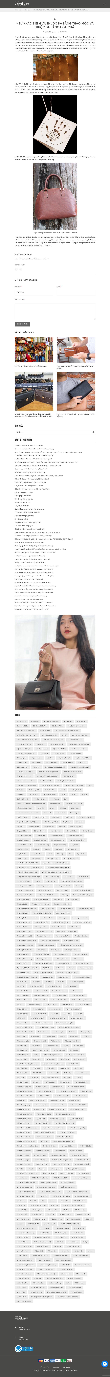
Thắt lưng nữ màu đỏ (80, 954)
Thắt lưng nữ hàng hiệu (42, 954)
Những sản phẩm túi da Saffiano (27, 872)
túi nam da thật (22, 1050)
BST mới (64, 735)
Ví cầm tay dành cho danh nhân (27, 1173)
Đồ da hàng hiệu (55, 803)
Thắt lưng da (58, 899)
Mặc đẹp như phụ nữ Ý (71, 858)
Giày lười (62, 826)
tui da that (54, 1013)
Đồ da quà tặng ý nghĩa (24, 808)
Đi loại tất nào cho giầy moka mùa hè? (27, 512)
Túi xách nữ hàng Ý (23, 1160)
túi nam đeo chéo (59, 1050)
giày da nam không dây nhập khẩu (28, 822)
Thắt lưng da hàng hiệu (85, 908)
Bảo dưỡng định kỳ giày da (24, 499)
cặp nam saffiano (67, 762)
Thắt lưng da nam (22, 913)
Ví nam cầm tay (22, 1255)
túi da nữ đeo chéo (84, 1004)
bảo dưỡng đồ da (22, 726)
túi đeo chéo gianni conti (57, 1018)
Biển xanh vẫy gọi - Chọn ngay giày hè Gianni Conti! (32, 479)
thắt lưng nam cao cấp (44, 931)
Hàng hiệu (60, 854)
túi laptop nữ (36, 1045)
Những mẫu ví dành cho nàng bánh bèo (29, 867)
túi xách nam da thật (23, 1123)
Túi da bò (71, 968)
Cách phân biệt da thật (24, 744)
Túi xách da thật (86, 1091)
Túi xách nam (41, 1118)
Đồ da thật (41, 808)
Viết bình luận (19, 300)
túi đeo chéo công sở (37, 1018)
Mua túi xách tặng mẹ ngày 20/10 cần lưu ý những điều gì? (34, 572)
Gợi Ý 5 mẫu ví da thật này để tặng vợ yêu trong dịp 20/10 (34, 569)
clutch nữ (36, 767)
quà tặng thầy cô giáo (63, 886)
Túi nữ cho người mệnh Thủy (75, 1055)
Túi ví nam (67, 1077)
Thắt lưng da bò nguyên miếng (26, 908)
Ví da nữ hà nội (44, 1233)
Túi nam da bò (78, 1045)
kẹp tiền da (80, 854)
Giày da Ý (79, 822)
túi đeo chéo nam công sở (64, 1023)
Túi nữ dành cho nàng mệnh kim (27, 1064)
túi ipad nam (74, 1036)
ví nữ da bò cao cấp (37, 1287)
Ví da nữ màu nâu (22, 1237)
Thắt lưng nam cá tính (24, 931)
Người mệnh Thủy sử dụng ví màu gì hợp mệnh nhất (32, 609)
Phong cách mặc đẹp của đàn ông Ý (28, 876)
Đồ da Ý (52, 808)
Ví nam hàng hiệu (22, 1283)
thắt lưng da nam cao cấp (42, 913)
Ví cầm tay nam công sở (80, 1178)
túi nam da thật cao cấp (40, 1050)
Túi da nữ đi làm (22, 1009)
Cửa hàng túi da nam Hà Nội (50, 785)
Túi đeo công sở (59, 1032)
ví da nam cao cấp (83, 1214)
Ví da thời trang (73, 1242)
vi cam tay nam (84, 1173)
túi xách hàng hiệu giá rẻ (78, 1105)
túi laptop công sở (40, 1041)
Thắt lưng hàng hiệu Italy (60, 922)
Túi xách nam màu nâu (64, 1137)
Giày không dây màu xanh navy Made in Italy (29, 529)
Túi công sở (59, 968)
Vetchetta (42, 1169)
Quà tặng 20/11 (51, 881)
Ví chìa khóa (21, 1201)
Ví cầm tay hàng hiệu (66, 1173)
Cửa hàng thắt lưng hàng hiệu (26, 785)
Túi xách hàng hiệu (58, 1105)
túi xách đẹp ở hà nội (57, 1100)
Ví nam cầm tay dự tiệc (63, 1260)
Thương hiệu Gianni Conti (83, 963)
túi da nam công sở (54, 986)
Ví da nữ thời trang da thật (42, 1242)
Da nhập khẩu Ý (76, 790)
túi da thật (79, 1013)
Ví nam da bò (66, 1265)
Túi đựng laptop (85, 1032)
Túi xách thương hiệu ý (82, 1164)
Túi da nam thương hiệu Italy (81, 1000)
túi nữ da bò (50, 1059)
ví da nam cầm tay (65, 1214)
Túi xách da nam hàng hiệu (67, 1091)
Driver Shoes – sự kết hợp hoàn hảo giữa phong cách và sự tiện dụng (37, 532)
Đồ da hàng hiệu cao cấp (74, 803)
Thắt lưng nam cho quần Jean (66, 931)
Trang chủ (18, 10)
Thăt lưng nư (42, 950)
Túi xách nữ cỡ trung (49, 1146)
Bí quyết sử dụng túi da (49, 735)
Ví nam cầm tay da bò (61, 1255)
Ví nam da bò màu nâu (24, 1274)
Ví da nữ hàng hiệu (61, 1233)
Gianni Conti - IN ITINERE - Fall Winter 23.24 (29, 579)
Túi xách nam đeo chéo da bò (65, 1123)
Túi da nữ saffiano (22, 1013)
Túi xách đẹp (21, 1100)
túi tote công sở (54, 1073)
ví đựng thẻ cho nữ (23, 1251)
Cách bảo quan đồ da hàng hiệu (27, 740)
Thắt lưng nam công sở (24, 936)
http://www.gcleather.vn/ (23, 254)
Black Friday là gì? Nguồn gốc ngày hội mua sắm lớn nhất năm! (35, 552)
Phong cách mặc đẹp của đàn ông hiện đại (55, 872)
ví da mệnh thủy (37, 1214)
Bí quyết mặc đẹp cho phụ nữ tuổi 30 (67, 730)
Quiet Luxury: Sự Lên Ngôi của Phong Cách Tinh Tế (31, 469)
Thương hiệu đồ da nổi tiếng (43, 963)
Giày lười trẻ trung (60, 845)
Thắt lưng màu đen (41, 927)
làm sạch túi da (37, 858)
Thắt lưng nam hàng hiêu (25, 945)
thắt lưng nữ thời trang (24, 959)
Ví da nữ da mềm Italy (62, 1228)
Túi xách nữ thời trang (24, 1164)
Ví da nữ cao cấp (49, 1223)
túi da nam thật (40, 1000)
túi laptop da (55, 1041)
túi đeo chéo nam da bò (24, 1027)
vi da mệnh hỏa (80, 1210)
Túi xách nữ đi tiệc (40, 1155)
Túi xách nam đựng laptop (77, 1128)
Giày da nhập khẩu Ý (51, 822)
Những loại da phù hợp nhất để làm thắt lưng (30, 556)
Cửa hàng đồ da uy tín (24, 776)
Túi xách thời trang (42, 1164)
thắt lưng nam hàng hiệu (46, 945)
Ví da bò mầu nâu (79, 1201)
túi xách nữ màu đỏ (40, 1160)
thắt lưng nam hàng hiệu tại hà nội (71, 945)
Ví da (43, 1201)
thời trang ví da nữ (23, 963)
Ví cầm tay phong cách (82, 1196)
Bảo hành (66, 1367)
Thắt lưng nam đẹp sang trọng (26, 940)
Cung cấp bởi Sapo (71, 1370)
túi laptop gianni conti (72, 1041)
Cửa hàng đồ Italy (45, 781)
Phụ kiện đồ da (83, 876)
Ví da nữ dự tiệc (79, 1228)
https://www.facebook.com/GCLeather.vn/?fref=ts (32, 259)
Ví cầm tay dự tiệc (48, 1173)
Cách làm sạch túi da (75, 740)
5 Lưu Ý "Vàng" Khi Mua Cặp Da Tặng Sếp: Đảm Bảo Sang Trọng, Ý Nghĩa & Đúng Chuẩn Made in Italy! (48, 452)
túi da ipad (36, 981)
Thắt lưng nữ (55, 950)
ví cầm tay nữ (42, 1196)
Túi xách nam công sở (57, 1118)
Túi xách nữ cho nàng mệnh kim (63, 1141)
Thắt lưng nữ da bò (23, 954)
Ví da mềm (66, 1210)
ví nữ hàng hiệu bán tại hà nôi (56, 1292)
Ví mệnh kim (65, 1251)
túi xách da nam (57, 1086)
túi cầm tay (46, 968)
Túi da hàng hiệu (63, 977)
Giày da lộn (68, 817)
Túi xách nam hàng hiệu (24, 1137)
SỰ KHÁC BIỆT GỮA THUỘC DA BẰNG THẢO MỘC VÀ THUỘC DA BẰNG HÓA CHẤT (56, 25)
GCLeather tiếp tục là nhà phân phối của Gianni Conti (32, 489)
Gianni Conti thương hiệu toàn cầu (28, 813)
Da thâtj (84, 794)
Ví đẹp (85, 1242)
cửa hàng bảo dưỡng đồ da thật (55, 767)
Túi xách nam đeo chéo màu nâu (53, 1128)
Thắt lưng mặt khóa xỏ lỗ (82, 922)
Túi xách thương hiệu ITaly (61, 1164)
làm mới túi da (21, 858)
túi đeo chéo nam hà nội (25, 1032)
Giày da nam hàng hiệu (85, 817)
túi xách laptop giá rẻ (44, 1114)
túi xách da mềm (41, 1086)
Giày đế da (20, 826)
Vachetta (31, 1169)
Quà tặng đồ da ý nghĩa (24, 886)
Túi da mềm (60, 981)
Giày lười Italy (40, 835)
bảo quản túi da (45, 730)
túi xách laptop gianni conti (65, 1114)
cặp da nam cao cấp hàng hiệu (79, 744)
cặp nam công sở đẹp (82, 758)
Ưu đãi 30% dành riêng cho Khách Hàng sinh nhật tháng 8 (34, 592)
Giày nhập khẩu (37, 854)
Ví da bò (52, 1201)
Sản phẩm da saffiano (44, 890)
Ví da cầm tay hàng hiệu (38, 1205)
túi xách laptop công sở (77, 1109)
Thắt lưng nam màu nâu (24, 950)
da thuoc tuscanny (40, 799)
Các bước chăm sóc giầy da (24, 526)
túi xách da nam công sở (25, 1091)
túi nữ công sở (36, 1059)
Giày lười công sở (39, 831)
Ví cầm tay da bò (55, 1169)
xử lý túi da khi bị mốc (24, 1301)
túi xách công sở (22, 1082)
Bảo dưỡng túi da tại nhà (76, 726)
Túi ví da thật (34, 1077)
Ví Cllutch (33, 1201)
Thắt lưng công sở (23, 899)
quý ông (79, 886)
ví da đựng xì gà (37, 1210)
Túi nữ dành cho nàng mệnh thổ (53, 1064)
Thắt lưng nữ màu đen (61, 954)
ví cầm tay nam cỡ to (60, 1178)
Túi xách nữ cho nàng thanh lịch (27, 1146)
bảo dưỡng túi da (57, 726)
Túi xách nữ (43, 1141)
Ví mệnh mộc (79, 1251)
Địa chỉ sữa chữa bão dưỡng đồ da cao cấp (31, 803)
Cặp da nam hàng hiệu (78, 749)
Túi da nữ (20, 1004)
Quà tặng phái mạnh (44, 886)
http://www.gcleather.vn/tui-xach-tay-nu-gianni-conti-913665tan (55, 233)
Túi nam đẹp (74, 1050)
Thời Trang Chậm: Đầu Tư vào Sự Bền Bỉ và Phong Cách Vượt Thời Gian (38, 465)
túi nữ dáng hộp (79, 1059)
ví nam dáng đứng (23, 1278)
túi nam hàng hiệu (23, 1055)
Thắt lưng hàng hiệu (41, 922)
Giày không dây (49, 826)
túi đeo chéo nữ (43, 1032)
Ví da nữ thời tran (77, 1237)
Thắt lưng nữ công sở (71, 950)
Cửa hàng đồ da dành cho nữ (79, 767)
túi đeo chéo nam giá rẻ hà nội (69, 1027)
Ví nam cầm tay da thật (80, 1255)
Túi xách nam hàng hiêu (67, 1132)
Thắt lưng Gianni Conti (80, 918)
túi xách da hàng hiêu (24, 1086)
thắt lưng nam (74, 927)
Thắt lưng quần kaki (62, 959)
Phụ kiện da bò (68, 876)
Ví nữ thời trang (77, 1292)
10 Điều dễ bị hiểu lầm (22, 519)
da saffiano (20, 794)
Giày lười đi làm (87, 831)
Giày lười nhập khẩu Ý (24, 845)
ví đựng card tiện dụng (24, 1246)
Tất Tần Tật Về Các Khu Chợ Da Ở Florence (31, 366)
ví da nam (51, 1214)
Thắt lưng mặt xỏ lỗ (23, 927)
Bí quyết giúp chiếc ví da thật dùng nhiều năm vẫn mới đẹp (34, 546)
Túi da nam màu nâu (23, 1000)
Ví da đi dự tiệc (21, 1210)
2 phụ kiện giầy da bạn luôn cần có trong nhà (30, 509)
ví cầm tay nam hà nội (68, 1187)
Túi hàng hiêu (21, 1036)
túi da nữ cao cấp (34, 1004)
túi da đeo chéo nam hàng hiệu (27, 977)
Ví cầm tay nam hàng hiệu (25, 1191)
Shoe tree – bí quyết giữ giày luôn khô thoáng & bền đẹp (33, 536)
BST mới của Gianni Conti (80, 735)
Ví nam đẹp (37, 1278)
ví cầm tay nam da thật (48, 1182)
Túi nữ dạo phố (73, 1064)
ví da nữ (19, 1223)
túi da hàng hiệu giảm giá (82, 977)
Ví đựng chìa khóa (42, 1246)
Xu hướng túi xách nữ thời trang (68, 1296)
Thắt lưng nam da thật (63, 936)
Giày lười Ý (74, 845)
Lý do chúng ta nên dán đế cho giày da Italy (29, 542)
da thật (74, 794)
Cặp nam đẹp (36, 762)
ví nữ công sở (21, 1287)
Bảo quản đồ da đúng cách (25, 730)
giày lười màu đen (23, 840)
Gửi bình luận (22, 324)
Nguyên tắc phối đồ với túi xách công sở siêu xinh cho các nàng (35, 586)
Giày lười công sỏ (22, 831)
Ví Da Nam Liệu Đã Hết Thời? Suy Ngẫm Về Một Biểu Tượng (34, 449)
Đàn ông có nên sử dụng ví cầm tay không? (29, 599)
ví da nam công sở (23, 1219)
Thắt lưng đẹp (63, 918)
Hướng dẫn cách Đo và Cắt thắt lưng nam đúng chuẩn (32, 559)
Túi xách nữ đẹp (60, 1150)
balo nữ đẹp (68, 721)
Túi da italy (48, 981)
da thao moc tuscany (49, 794)
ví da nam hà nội (56, 1219)
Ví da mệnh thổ (22, 1214)
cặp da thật (44, 753)
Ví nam (90, 1251)
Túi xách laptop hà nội (24, 1118)
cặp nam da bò (22, 762)
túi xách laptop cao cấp (56, 1109)
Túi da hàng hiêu (47, 977)
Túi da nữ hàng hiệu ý (73, 1009)
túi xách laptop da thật (24, 1114)
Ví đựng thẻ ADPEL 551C (22, 502)
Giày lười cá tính (75, 826)
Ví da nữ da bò (45, 1228)
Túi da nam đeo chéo (58, 991)
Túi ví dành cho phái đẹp (50, 1077)
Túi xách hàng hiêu (41, 1105)
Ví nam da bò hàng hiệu (45, 1269)
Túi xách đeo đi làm (80, 1096)
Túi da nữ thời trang (40, 1013)
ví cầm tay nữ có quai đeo (61, 1196)
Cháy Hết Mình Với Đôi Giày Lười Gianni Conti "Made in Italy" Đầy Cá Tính (39, 475)
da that (64, 794)
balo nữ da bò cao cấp (51, 721)
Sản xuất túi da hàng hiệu (25, 895)
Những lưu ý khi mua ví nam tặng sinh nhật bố (30, 562)
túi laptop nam (21, 1045)
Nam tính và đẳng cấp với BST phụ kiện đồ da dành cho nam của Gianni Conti (40, 549)
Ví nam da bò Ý (65, 1274)
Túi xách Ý (20, 1169)
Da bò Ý (63, 790)
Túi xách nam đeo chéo (43, 1123)
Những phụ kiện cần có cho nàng (58, 867)
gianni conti (75, 808)
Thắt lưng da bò (22, 904)
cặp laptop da (21, 758)
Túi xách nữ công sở (68, 1146)
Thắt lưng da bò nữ (47, 908)
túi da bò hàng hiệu (23, 972)
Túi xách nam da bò (76, 1118)
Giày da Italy (56, 817)
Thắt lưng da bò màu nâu (62, 904)
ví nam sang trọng (55, 1283)
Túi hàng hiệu (35, 1036)
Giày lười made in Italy (75, 835)
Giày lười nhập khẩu (57, 840)
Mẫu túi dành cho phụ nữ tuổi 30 (27, 863)
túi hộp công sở (50, 1036)
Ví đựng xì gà (39, 1251)
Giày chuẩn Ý (61, 813)
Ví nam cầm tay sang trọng (47, 1265)
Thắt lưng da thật (48, 918)
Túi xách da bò (50, 1082)
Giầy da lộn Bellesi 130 (22, 506)
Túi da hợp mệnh (22, 981)
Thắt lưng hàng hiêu (23, 922)
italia (70, 854)
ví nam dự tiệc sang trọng (55, 1278)
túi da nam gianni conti (41, 995)
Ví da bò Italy (64, 1201)
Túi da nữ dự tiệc (38, 1009)
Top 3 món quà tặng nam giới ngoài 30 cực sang (31, 596)
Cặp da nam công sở (23, 749)
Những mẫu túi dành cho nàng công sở (55, 863)
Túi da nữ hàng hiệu (55, 1009)
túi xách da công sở (82, 1082)
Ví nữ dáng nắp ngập (56, 1287)
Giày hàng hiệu (34, 826)
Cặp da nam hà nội (59, 749)
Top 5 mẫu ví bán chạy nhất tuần (27, 968)
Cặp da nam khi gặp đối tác (26, 753)
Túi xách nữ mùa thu (82, 1160)
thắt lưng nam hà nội (71, 940)
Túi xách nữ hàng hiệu (78, 1155)
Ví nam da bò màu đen (66, 1269)
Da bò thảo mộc (50, 790)
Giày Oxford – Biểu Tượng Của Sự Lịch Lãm (29, 486)
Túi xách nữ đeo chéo (42, 1150)
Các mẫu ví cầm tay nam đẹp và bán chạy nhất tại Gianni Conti (35, 606)
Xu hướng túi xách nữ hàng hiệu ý (41, 1296)
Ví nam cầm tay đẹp (44, 1260)
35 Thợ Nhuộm (21, 721)
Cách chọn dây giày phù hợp (24, 516)
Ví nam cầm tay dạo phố (24, 1260)
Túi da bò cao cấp (85, 968)
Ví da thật (60, 1242)
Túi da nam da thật (41, 991)
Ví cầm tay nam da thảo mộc (26, 1182)
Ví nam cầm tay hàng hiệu (25, 1265)
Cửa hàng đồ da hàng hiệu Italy (49, 771)
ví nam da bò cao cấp (82, 1265)
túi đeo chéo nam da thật (46, 1027)
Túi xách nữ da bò (85, 1146)
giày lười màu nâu (40, 840)
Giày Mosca (58, 849)
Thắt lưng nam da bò (43, 936)
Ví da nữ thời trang (23, 1242)
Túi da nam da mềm (23, 991)
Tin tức (27, 10)
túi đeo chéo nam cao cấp (42, 1023)
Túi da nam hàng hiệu (78, 995)
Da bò (90, 785)
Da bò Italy (20, 790)
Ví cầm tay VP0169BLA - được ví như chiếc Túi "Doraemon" (33, 602)
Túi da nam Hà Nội (60, 995)
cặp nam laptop (51, 762)
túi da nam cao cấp (35, 986)
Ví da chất (54, 1205)
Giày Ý (50, 854)
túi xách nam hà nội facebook (44, 1132)
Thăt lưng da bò (73, 899)
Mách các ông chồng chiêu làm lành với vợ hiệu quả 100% (34, 589)
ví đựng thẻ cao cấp (72, 1246)
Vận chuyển (44, 1367)
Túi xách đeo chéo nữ (61, 1096)
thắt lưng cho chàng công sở (82, 895)
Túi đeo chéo (21, 1018)
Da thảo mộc (33, 794)
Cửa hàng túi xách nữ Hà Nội (74, 785)
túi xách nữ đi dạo (76, 1150)
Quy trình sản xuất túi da (25, 890)
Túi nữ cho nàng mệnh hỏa (51, 1055)
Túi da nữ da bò (67, 1004)
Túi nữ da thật (64, 1059)
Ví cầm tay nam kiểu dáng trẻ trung (77, 1191)
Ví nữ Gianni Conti (36, 1292)
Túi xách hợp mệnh (23, 1109)
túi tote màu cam (82, 1073)
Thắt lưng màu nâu (58, 927)
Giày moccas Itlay (22, 849)
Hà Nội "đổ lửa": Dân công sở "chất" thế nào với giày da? (33, 459)
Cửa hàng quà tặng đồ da (65, 781)
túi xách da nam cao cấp (76, 1086)
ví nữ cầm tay (79, 1283)
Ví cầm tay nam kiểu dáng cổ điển (50, 1191)
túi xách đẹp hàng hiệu (37, 1100)
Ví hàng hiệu (52, 1251)
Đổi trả (56, 1367)
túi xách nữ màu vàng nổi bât (61, 1160)
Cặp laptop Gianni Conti (23, 496)
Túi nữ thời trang (38, 1073)
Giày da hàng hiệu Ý (40, 817)
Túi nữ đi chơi (37, 1068)
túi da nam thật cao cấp (58, 1000)
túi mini (66, 1045)
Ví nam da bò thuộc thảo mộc (46, 1274)
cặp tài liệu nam (22, 767)
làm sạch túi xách (53, 858)
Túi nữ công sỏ (21, 1059)
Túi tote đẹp (67, 1073)
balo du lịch (35, 721)
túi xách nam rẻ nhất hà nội (26, 1141)
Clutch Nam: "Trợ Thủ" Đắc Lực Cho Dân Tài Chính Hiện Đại (34, 455)
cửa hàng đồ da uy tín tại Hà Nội (47, 776)
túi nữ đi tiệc (78, 1068)
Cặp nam (50, 758)
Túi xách (78, 1077)
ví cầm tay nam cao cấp (40, 1178)
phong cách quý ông (52, 876)
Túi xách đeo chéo (44, 1096)
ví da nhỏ (89, 1219)
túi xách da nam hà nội (45, 1091)
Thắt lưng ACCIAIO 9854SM (24, 492)
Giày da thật (67, 822)
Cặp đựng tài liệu (75, 753)
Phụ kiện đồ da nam (23, 881)
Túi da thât (67, 1013)
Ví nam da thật (80, 1274)
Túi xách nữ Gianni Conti (58, 1155)
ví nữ (67, 1283)
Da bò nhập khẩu (34, 790)
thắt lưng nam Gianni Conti (50, 940)
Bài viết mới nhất (23, 439)
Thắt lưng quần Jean (43, 959)
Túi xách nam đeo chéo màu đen (27, 1128)
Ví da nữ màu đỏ (77, 1233)
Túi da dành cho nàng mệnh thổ (67, 972)
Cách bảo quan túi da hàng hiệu (53, 740)
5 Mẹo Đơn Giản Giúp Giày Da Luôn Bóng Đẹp (30, 472)
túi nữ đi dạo (51, 1068)
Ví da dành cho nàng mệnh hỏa (73, 1205)
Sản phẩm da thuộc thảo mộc (82, 890)
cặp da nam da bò (42, 749)
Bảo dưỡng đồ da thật (40, 726)
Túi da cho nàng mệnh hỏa (43, 972)
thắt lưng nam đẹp (81, 936)
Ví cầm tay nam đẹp (67, 1182)
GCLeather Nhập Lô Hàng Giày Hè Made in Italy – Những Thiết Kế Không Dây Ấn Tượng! (44, 539)
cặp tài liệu (82, 762)
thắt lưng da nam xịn (63, 913)
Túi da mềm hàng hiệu (76, 981)
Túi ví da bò (20, 1077)
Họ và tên (18, 286)
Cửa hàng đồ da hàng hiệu (25, 771)
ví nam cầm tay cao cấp (40, 1255)
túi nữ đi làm (64, 1068)
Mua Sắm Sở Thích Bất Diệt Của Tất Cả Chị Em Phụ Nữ (32, 582)
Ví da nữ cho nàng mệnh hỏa (70, 1223)
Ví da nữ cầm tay (33, 1223)
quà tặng (38, 881)
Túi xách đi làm (74, 1100)
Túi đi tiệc (72, 1032)
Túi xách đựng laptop (23, 1105)
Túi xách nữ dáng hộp (24, 1150)
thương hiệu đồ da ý (64, 963)
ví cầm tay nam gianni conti (46, 1187)
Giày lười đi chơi (71, 831)
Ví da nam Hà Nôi (40, 1219)
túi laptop (87, 1036)
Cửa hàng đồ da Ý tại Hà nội (26, 781)
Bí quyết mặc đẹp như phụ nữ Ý (27, 735)
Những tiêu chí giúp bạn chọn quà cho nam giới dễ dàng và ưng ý (36, 566)
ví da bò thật (21, 1205)
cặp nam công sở (64, 758)
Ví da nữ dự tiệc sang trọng (25, 1233)
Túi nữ (36, 1055)
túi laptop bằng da (23, 1041)
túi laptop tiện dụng (52, 1045)
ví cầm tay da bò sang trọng (75, 1169)
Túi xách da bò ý (65, 1082)
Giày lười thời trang (43, 845)
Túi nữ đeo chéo (22, 1068)
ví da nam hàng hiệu (73, 1219)
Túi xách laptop (39, 1109)
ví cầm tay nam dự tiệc (24, 1187)
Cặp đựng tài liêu (58, 753)
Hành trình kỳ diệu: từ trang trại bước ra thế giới (30, 482)
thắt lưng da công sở (65, 908)
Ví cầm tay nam (22, 1178)
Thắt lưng (65, 895)
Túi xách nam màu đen (44, 1137)
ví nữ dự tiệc (21, 1292)
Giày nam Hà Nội (73, 849)
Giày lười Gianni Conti (24, 835)
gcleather (63, 808)
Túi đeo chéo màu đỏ (77, 1018)
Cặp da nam (40, 744)
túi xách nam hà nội (23, 1132)
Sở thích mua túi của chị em (47, 895)
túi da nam (20, 986)
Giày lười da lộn (56, 831)
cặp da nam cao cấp (56, 744)
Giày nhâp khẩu (22, 854)
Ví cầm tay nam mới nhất (25, 1196)
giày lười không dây (56, 835)
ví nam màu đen (39, 1283)
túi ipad (62, 1036)
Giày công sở (74, 813)
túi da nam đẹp (75, 991)
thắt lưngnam (78, 959)
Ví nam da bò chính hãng (25, 1269)
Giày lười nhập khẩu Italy (77, 840)
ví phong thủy (21, 1296)
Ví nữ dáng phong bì (75, 1287)
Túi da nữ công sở (51, 1004)
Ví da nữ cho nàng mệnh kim (26, 1228)
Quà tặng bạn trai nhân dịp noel (71, 881)
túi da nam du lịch (23, 995)
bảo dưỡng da (81, 721)
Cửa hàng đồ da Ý (68, 776)
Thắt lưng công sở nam (41, 899)
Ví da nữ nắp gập (61, 1237)
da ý (65, 799)
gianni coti (47, 813)
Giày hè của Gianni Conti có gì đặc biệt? (28, 522)
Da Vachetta (55, 799)
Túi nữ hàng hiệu (22, 1073)
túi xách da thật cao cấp (25, 1096)
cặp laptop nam (37, 758)
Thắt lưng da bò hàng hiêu (40, 904)
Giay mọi (36, 849)
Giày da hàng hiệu (22, 817)
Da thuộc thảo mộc (23, 799)
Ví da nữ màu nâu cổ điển (42, 1237)
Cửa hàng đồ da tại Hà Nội (72, 771)
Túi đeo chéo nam (22, 1023)
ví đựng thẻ (57, 1246)
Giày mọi (47, 849)
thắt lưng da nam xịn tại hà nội (27, 918)
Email (59, 286)
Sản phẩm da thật (62, 890)
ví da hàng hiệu (52, 1210)
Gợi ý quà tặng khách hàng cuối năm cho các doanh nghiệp (34, 576)
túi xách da (36, 1082)
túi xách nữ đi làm (23, 1155)
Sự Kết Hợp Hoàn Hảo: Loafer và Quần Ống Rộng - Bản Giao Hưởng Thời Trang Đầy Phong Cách (46, 462)
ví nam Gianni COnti (74, 1278)
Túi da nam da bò (71, 986)
